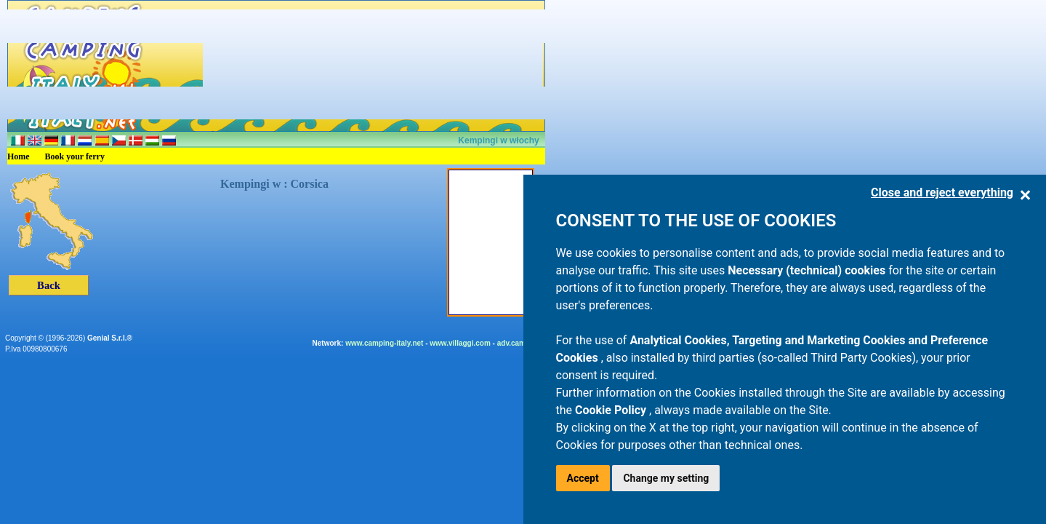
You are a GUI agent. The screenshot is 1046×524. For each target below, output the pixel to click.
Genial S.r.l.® (109, 338)
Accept (583, 478)
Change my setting (666, 478)
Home (18, 156)
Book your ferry (75, 156)
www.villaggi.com (460, 343)
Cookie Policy (612, 410)
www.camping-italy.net (384, 343)
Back (48, 285)
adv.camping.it (522, 343)
